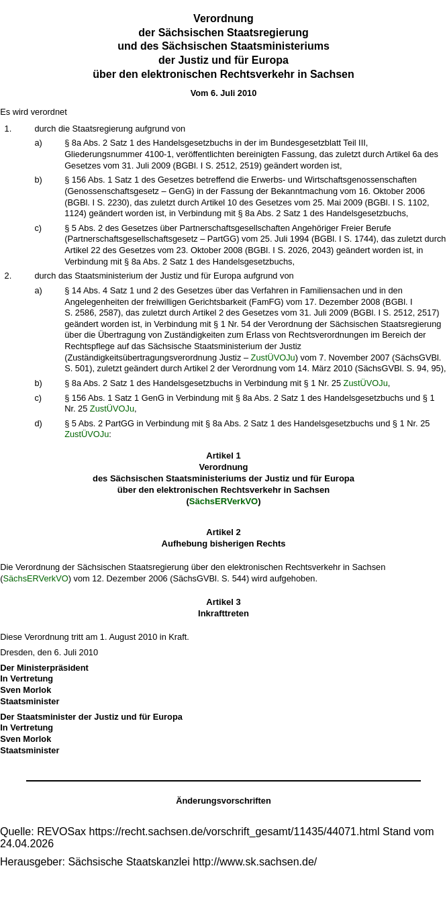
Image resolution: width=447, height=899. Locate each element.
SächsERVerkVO (223, 501)
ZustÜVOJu (273, 357)
